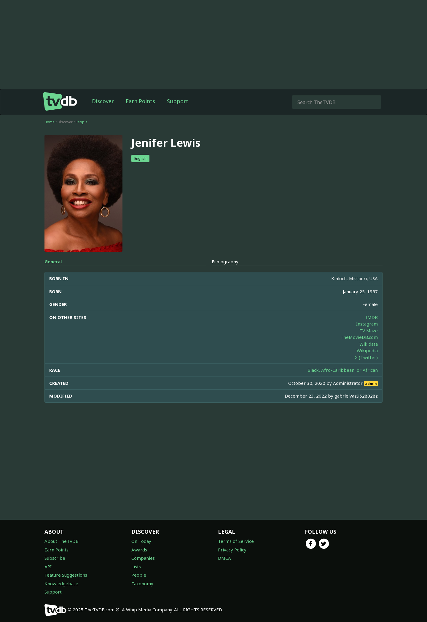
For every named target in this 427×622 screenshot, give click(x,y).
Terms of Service (236, 541)
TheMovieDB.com (359, 337)
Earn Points (140, 101)
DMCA (224, 558)
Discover (103, 101)
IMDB (372, 317)
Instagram (367, 324)
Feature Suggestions (65, 575)
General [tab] (53, 261)
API (48, 567)
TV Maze (368, 331)
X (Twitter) (366, 357)
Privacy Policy (232, 550)
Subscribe (54, 558)
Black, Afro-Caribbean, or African (342, 370)
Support (177, 101)
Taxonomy (142, 583)
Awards (139, 550)
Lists (136, 567)
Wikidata (368, 344)
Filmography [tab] (225, 261)
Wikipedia (367, 350)
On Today (141, 541)
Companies (143, 558)
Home (49, 122)
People (81, 122)
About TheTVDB (61, 541)
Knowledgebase (61, 583)
